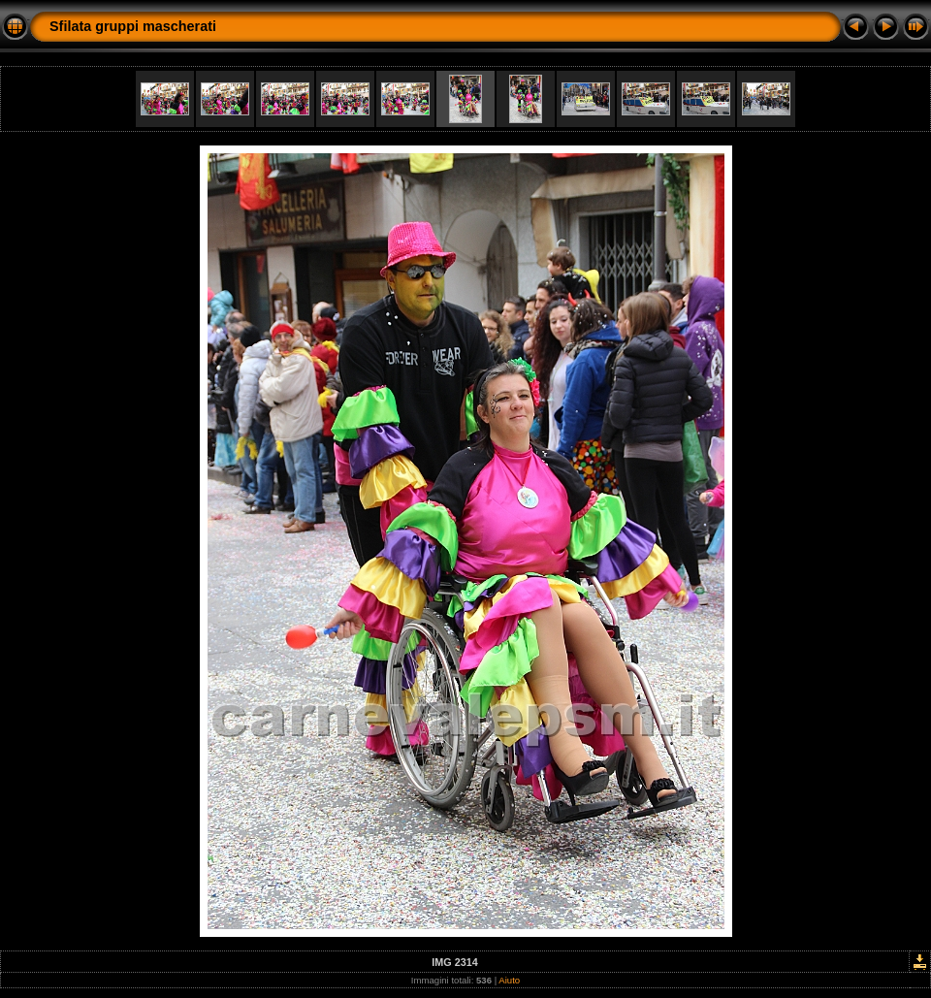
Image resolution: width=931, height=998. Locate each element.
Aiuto (509, 980)
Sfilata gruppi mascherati (132, 26)
